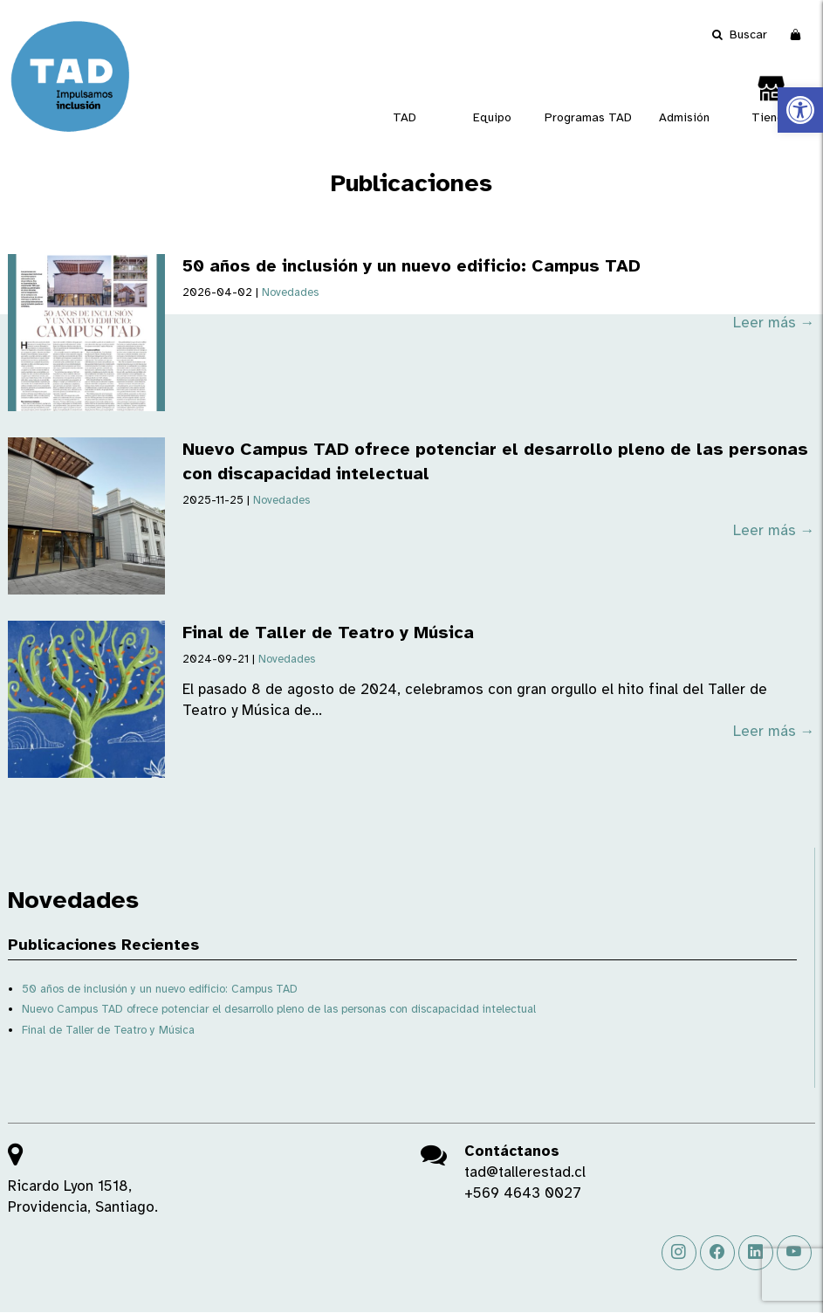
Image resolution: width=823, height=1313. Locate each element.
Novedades (290, 292)
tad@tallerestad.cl (525, 1172)
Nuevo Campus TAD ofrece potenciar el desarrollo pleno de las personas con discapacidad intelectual (279, 1009)
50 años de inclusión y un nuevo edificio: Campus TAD (411, 266)
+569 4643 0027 (522, 1193)
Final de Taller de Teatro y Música (328, 632)
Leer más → (774, 322)
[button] (800, 110)
